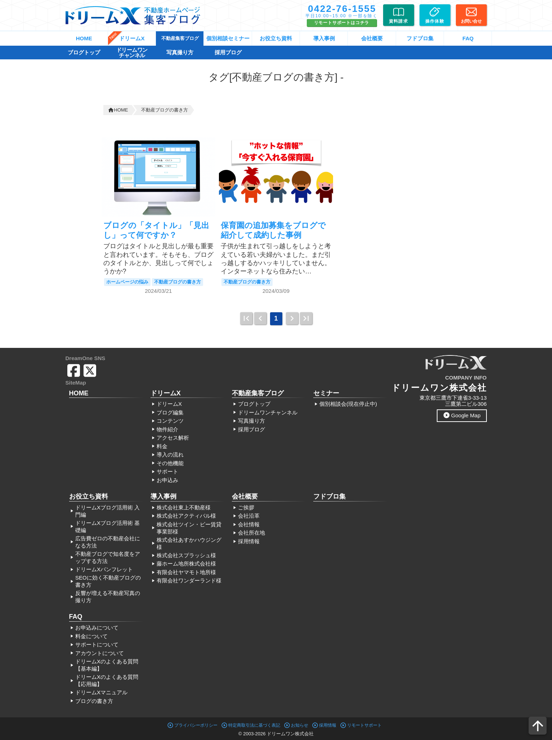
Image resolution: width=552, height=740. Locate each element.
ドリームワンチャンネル (132, 52)
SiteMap (76, 383)
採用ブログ (228, 52)
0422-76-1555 (342, 8)
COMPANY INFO (465, 377)
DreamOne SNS (86, 358)
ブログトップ (84, 52)
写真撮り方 (179, 52)
